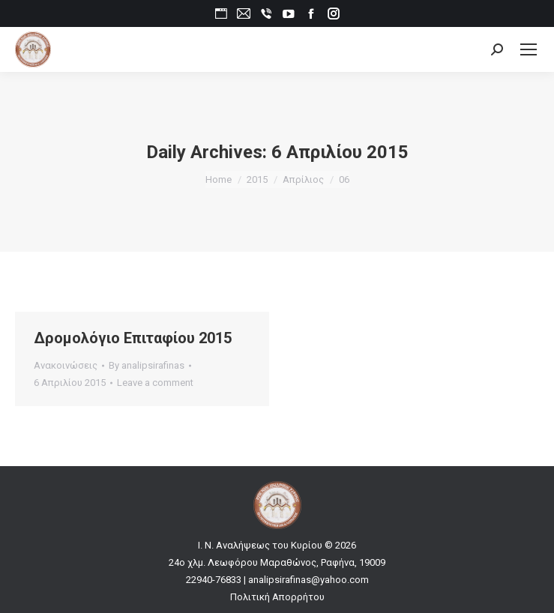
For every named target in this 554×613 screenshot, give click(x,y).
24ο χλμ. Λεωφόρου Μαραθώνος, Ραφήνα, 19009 (277, 562)
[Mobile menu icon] (528, 49)
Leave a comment (155, 382)
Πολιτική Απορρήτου (277, 597)
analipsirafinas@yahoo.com (308, 579)
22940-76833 (213, 579)
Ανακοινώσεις (65, 365)
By (146, 365)
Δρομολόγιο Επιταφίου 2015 (133, 338)
